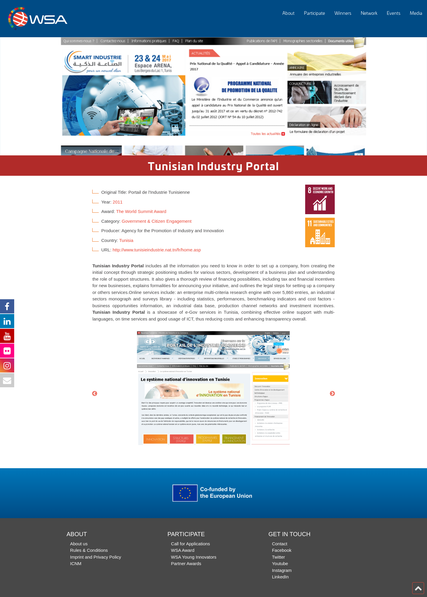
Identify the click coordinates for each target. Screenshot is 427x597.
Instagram (282, 570)
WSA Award (182, 550)
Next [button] (332, 394)
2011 (117, 201)
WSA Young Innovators (193, 556)
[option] (213, 96)
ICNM (75, 563)
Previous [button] (95, 394)
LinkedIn (280, 576)
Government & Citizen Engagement (157, 221)
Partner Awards (186, 563)
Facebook (282, 550)
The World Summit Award (141, 211)
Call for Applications (190, 543)
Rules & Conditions (89, 550)
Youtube (280, 563)
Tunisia (126, 240)
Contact (279, 543)
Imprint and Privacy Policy (95, 556)
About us (79, 543)
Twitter (278, 556)
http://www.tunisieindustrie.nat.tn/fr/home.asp (157, 249)
